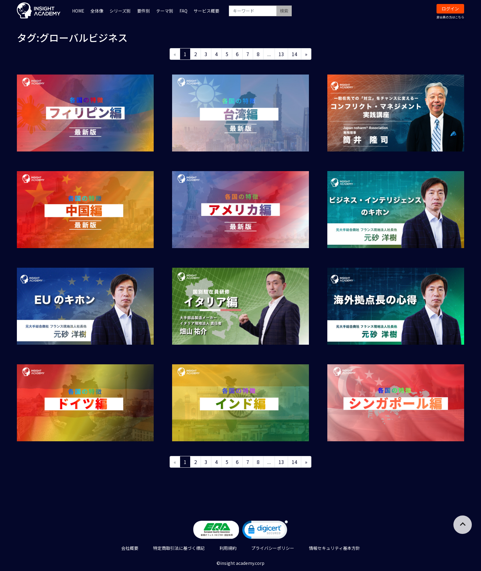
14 (294, 54)
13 (281, 54)
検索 (284, 11)
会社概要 (129, 548)
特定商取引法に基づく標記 (179, 548)
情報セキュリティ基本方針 (334, 548)
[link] (265, 531)
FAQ (183, 11)
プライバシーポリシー (272, 548)
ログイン (450, 9)
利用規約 (228, 548)
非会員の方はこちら (450, 17)
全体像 (96, 11)
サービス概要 (206, 11)
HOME (78, 11)
